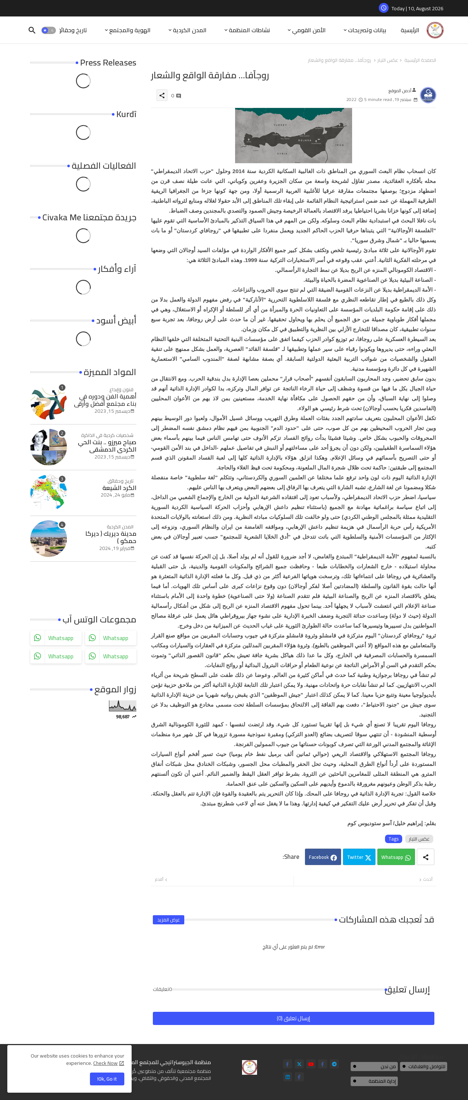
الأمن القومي (309, 30)
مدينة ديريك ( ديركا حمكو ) (110, 537)
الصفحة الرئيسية (420, 60)
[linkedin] (287, 1076)
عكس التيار (387, 60)
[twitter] (299, 1064)
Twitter (355, 857)
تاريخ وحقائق (71, 30)
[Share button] (425, 857)
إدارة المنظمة (382, 1081)
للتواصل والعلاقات (426, 1066)
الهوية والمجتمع (130, 30)
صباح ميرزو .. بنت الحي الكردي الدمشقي (107, 445)
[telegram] (334, 1064)
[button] (48, 30)
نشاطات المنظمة (249, 30)
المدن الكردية (190, 30)
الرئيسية (410, 30)
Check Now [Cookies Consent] (105, 1063)
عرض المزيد (168, 919)
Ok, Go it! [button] (107, 1079)
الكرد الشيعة (119, 487)
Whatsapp (392, 857)
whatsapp (60, 637)
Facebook (319, 857)
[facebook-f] (287, 1064)
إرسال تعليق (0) (293, 1018)
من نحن (388, 1066)
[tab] (410, 30)
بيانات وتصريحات (367, 30)
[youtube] (311, 1064)
